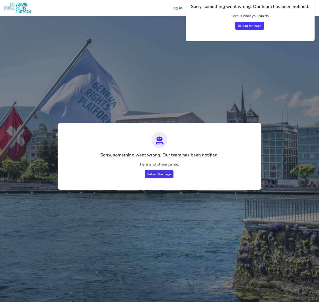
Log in (177, 8)
